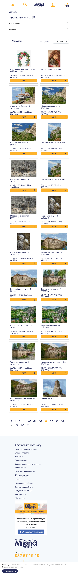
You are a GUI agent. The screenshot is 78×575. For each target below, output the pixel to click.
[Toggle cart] (66, 5)
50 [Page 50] (40, 421)
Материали (20, 498)
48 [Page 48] (29, 421)
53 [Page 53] (57, 421)
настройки (18, 567)
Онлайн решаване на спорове (27, 464)
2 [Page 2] (15, 421)
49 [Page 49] (34, 421)
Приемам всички (10, 571)
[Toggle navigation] (12, 5)
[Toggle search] (25, 5)
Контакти (19, 456)
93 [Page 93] (27, 425)
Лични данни (20, 468)
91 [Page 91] (16, 425)
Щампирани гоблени (24, 483)
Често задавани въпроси (26, 449)
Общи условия (21, 460)
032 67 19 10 (27, 555)
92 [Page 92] (22, 425)
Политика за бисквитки (25, 471)
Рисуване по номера (24, 491)
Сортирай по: (44, 41)
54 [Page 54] (62, 421)
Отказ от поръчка (22, 453)
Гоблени (18, 479)
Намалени (15, 41)
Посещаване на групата (31, 532)
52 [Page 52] (51, 421)
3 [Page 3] (19, 421)
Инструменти (20, 494)
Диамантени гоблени (24, 487)
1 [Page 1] (11, 421)
